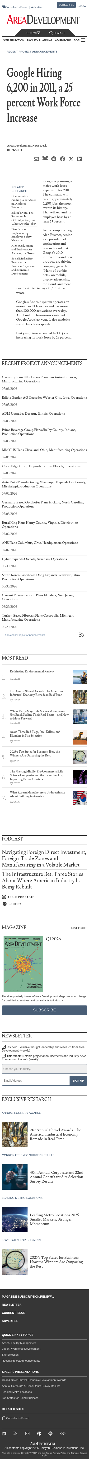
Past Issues (79, 928)
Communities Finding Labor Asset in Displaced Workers (23, 201)
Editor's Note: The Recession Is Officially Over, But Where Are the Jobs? (23, 218)
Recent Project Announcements (32, 51)
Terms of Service (79, 1453)
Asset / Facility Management (19, 1343)
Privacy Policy (59, 1453)
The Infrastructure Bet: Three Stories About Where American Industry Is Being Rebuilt (42, 880)
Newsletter (12, 1304)
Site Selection (10, 1354)
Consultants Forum (16, 7)
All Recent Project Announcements (25, 635)
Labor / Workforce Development (21, 1348)
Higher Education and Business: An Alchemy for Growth (23, 249)
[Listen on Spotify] (44, 904)
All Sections (83, 40)
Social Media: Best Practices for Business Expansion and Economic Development (23, 266)
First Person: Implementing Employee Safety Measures (21, 234)
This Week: (44, 1057)
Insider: (43, 1049)
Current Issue (13, 1313)
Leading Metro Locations (17, 1391)
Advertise (36, 7)
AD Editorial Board (69, 40)
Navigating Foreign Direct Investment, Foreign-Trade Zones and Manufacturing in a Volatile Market (44, 858)
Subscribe (66, 4)
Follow (33, 33)
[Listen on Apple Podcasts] (44, 897)
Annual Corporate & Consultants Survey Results (31, 1386)
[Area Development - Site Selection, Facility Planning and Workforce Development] (44, 19)
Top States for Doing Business (20, 1397)
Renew (81, 6)
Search (57, 33)
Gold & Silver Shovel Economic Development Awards (34, 1380)
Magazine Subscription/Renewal (28, 1296)
